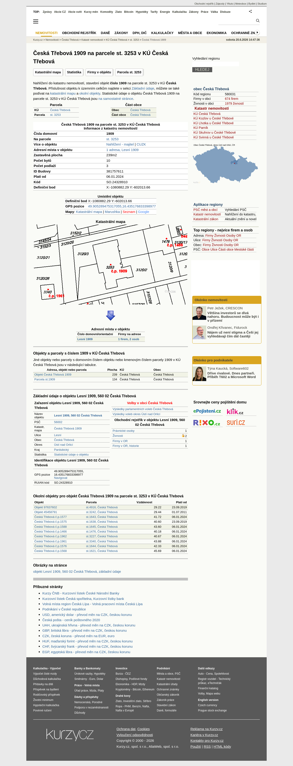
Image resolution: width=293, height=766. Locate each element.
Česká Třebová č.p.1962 (50, 536)
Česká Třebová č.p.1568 (50, 551)
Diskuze (225, 11)
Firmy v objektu (99, 72)
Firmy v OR (120, 441)
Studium (262, 3)
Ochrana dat (126, 729)
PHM (128, 706)
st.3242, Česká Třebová (102, 512)
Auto (201, 673)
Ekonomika (217, 33)
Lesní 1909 (85, 339)
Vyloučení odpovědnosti (135, 735)
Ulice (213, 249)
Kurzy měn (91, 11)
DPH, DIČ (139, 33)
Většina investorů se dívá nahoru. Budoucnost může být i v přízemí (233, 316)
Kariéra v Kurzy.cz (204, 735)
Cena (209, 673)
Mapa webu (213, 693)
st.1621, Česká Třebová (102, 551)
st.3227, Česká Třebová (102, 536)
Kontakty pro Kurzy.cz (207, 740)
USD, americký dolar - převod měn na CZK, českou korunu (87, 615)
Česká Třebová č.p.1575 (50, 521)
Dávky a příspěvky (86, 697)
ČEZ (128, 673)
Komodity (106, 11)
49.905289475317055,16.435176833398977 (122, 206)
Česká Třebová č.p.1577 (50, 517)
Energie (165, 11)
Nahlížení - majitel (120, 144)
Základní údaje (143, 88)
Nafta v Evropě (125, 710)
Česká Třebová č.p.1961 (50, 541)
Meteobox (240, 3)
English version (208, 700)
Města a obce (190, 33)
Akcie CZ (60, 11)
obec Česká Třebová (211, 89)
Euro (92, 679)
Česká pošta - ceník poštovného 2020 (71, 620)
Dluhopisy (122, 679)
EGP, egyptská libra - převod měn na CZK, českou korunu (86, 652)
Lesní (57, 435)
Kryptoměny (123, 689)
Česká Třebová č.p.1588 (50, 526)
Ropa (119, 706)
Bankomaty (93, 668)
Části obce (225, 249)
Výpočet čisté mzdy (45, 673)
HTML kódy (222, 746)
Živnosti (118, 435)
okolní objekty (89, 93)
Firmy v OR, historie (126, 446)
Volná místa (91, 685)
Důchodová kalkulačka (47, 679)
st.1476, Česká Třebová (102, 531)
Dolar (100, 679)
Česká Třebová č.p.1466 (50, 531)
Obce (205, 249)
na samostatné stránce (115, 99)
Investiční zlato (132, 701)
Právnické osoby (123, 430)
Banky (78, 668)
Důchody (79, 712)
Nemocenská (82, 702)
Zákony (193, 11)
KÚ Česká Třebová (206, 114)
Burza (119, 673)
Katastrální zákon (205, 219)
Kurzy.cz (38, 39)
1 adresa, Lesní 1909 (122, 150)
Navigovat (60, 478)
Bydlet (251, 3)
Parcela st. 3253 (129, 72)
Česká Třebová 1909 (67, 428)
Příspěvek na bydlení (46, 689)
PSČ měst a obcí (205, 210)
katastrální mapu (63, 93)
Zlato (118, 11)
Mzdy (142, 684)
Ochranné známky (247, 33)
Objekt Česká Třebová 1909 (52, 374)
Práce (205, 11)
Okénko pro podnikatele (213, 360)
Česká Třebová (60, 110)
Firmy (209, 235)
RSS (207, 746)
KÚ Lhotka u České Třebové (213, 123)
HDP (134, 684)
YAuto (230, 3)
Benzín (136, 706)
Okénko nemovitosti (211, 300)
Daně (105, 33)
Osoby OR (233, 235)
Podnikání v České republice (64, 609)
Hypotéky (142, 11)
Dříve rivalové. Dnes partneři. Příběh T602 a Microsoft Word (231, 375)
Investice (121, 668)
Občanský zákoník (168, 694)
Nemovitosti (52, 39)
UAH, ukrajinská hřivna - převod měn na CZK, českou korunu (88, 625)
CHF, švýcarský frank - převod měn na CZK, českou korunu (87, 646)
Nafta (145, 706)
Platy (101, 690)
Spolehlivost (221, 673)
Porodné (97, 702)
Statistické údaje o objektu (71, 454)
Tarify (154, 11)
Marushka (112, 212)
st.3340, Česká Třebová (102, 541)
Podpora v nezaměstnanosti (91, 707)
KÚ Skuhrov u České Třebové (214, 132)
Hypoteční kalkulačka (46, 705)
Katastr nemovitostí (212, 108)
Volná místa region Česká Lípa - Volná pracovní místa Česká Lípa (92, 604)
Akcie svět (75, 11)
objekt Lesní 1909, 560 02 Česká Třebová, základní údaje (77, 571)
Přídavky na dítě (43, 684)
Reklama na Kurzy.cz (206, 729)
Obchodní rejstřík (204, 3)
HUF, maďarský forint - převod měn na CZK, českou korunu (87, 641)
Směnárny (80, 679)
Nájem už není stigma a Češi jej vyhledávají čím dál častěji (232, 334)
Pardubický (61, 449)
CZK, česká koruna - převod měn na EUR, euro (78, 636)
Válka (214, 11)
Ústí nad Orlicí (63, 444)
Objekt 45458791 (45, 512)
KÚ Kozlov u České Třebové (213, 118)
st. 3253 (55, 115)
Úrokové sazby (83, 673)
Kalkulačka (179, 11)
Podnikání (163, 668)
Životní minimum (43, 700)
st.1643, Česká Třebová (102, 517)
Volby (201, 693)
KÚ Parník (200, 128)
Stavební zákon (166, 705)
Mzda (93, 690)
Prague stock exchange (212, 710)
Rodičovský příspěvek (46, 694)
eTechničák (215, 683)
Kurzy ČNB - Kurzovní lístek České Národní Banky (80, 593)
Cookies (143, 729)
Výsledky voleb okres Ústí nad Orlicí (136, 414)
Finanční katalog (208, 688)
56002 (58, 422)
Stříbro (147, 701)
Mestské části (244, 249)
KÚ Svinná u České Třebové (213, 137)
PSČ (178, 673)
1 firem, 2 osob (128, 339)
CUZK (141, 144)
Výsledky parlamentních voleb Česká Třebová (143, 409)
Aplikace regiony (208, 205)
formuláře (170, 710)
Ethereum (148, 689)
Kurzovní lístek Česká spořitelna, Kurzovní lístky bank (83, 599)
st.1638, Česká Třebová (102, 521)
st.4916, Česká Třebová (102, 507)
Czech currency (207, 705)
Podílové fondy (138, 679)
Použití (195, 746)
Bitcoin (128, 11)
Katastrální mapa (48, 72)
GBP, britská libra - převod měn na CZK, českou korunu (84, 630)
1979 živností (234, 103)
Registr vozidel (207, 679)
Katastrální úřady (167, 684)
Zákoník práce (165, 700)
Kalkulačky (162, 33)
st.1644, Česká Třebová (102, 546)
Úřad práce (81, 690)
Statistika (74, 72)
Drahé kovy (123, 695)
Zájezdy (220, 3)
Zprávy (47, 11)
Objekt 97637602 (45, 507)
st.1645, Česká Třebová (102, 526)
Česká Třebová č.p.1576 (50, 546)
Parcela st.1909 (44, 379)
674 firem (231, 99)
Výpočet (55, 668)
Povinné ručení (42, 710)
